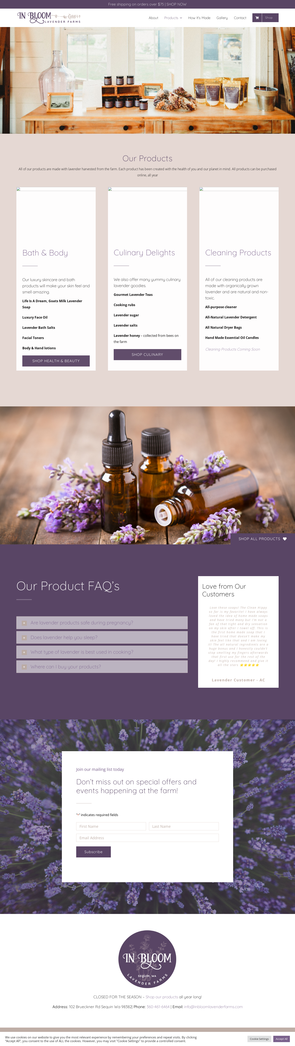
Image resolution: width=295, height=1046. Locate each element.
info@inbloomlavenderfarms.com (213, 1006)
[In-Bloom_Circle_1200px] (147, 930)
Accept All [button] (281, 1039)
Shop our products (162, 996)
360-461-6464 (158, 1006)
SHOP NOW (177, 4)
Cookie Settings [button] (259, 1039)
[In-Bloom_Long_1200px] (49, 12)
